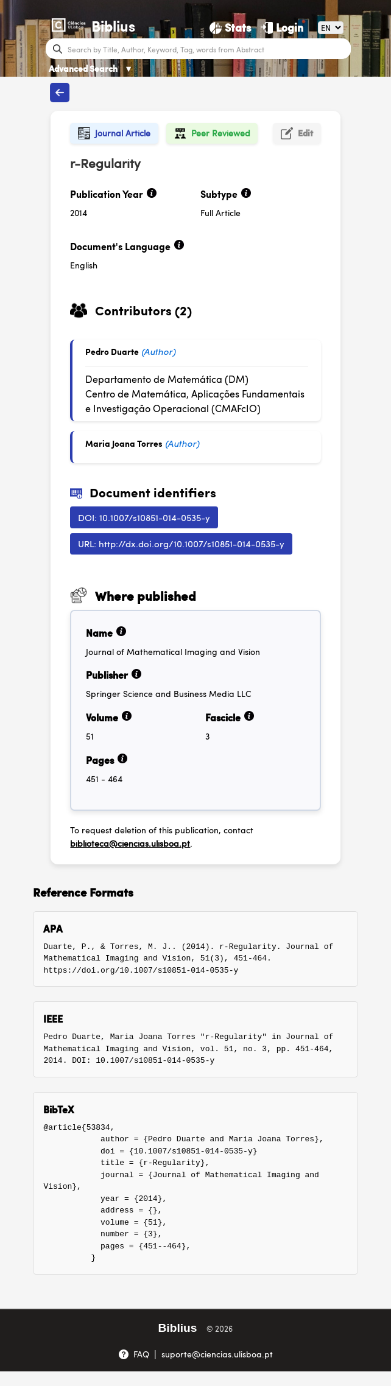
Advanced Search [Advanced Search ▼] (91, 68)
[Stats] (230, 27)
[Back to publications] (59, 92)
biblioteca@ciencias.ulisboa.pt (130, 843)
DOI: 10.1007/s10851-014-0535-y (144, 517)
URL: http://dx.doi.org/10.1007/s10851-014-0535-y (181, 543)
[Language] (330, 27)
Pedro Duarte (112, 351)
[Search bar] (208, 48)
